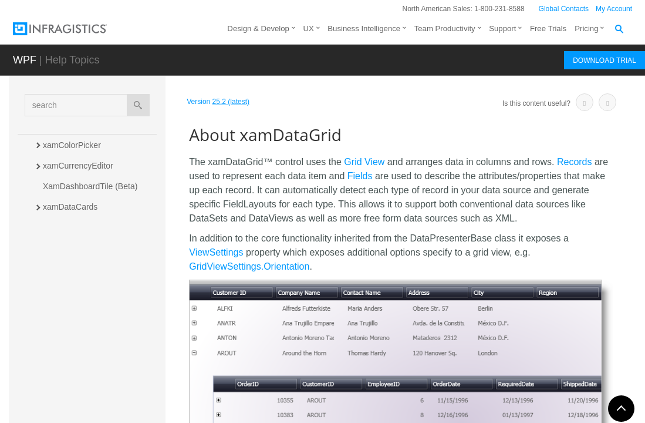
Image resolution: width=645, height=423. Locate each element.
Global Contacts (564, 9)
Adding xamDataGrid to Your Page (106, 313)
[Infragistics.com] (71, 28)
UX (308, 28)
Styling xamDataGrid (91, 381)
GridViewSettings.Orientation (249, 266)
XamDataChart (70, 248)
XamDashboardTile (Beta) (90, 186)
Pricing (586, 28)
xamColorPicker (72, 145)
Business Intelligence (363, 28)
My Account (614, 9)
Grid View (364, 162)
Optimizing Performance (97, 402)
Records (574, 162)
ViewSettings (216, 252)
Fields (360, 176)
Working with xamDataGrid (102, 360)
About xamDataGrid (91, 287)
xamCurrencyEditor (78, 165)
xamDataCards (70, 207)
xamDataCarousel (76, 227)
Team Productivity (444, 28)
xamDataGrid (68, 268)
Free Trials (548, 28)
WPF (24, 60)
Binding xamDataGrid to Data (106, 340)
